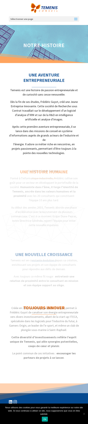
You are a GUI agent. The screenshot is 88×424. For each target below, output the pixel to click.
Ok (44, 419)
